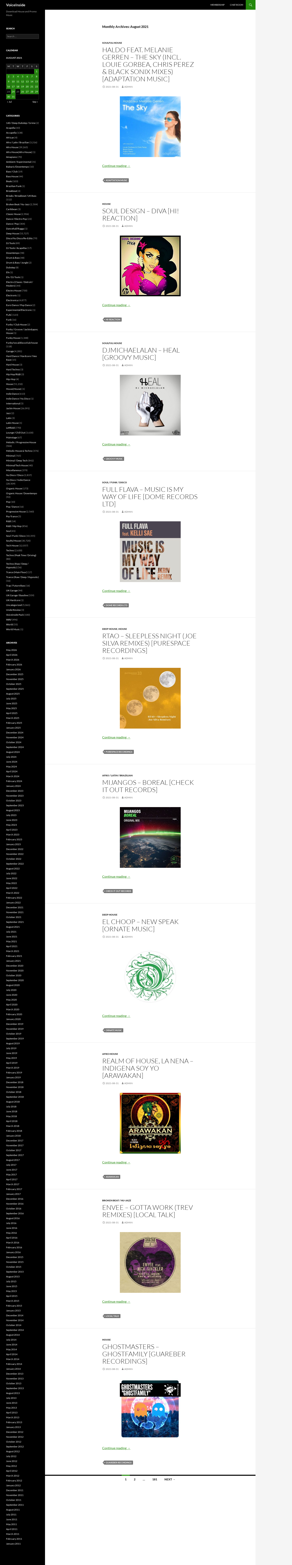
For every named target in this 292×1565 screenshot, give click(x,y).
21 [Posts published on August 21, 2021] (31, 86)
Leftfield (10, 427)
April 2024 (11, 771)
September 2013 (15, 1388)
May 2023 (11, 824)
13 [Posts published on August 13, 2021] (27, 81)
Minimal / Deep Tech (17, 460)
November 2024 (15, 737)
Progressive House (16, 511)
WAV (8, 619)
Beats (9, 181)
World (9, 624)
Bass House (12, 176)
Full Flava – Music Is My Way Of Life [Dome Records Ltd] (150, 496)
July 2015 (11, 1281)
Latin (8, 418)
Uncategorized (14, 605)
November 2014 (15, 1320)
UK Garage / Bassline (17, 595)
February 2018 (14, 1130)
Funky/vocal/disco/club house (22, 342)
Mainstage (11, 437)
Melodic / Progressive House (21, 442)
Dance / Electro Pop (16, 218)
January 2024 (13, 785)
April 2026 (11, 654)
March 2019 (12, 1067)
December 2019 (14, 1023)
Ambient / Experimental (18, 161)
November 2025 (15, 679)
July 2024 (11, 756)
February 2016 (14, 1247)
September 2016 (15, 1213)
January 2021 (13, 960)
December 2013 (14, 1373)
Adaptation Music (116, 180)
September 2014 (15, 1329)
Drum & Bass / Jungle (17, 262)
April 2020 (11, 1004)
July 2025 (11, 698)
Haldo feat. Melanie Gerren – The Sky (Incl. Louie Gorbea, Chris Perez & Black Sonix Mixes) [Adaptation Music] (148, 64)
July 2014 (11, 1339)
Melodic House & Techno (19, 450)
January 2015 (13, 1310)
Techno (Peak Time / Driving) (21, 555)
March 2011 (12, 1533)
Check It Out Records (118, 891)
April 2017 (11, 1179)
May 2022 (11, 883)
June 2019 (11, 1053)
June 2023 (11, 819)
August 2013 (13, 1393)
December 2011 (14, 1490)
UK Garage (12, 590)
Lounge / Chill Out (15, 432)
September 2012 (15, 1446)
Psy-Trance (12, 516)
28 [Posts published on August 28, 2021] (31, 91)
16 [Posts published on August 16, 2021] (8, 86)
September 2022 (15, 863)
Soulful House (112, 42)
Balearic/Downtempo (17, 166)
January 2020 (13, 1019)
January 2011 (13, 1543)
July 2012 (11, 1456)
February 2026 (14, 664)
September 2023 (15, 805)
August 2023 (13, 810)
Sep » (35, 101)
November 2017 (15, 1145)
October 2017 (13, 1150)
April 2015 (11, 1295)
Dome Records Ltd (116, 605)
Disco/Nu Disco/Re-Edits (19, 238)
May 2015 (11, 1291)
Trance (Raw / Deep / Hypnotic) (22, 577)
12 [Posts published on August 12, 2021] (22, 81)
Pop (8, 501)
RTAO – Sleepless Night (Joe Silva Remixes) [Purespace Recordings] (149, 643)
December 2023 (14, 790)
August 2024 (13, 751)
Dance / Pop (12, 223)
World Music (13, 629)
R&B (8, 521)
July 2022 (11, 873)
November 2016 (15, 1203)
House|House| (13, 388)
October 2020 (13, 975)
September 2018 (15, 1096)
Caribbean (11, 209)
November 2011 (15, 1495)
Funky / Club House (16, 324)
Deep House (109, 628)
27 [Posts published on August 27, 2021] (27, 91)
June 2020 (11, 994)
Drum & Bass (13, 257)
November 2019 (15, 1028)
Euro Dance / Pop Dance (19, 305)
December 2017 (14, 1140)
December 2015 (14, 1257)
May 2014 (11, 1349)
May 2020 (11, 999)
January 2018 (13, 1135)
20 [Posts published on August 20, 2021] (27, 86)
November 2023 (15, 795)
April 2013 (11, 1412)
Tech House (12, 545)
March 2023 (12, 834)
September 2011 (15, 1504)
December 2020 (14, 965)
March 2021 (12, 951)
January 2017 (13, 1193)
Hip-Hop (10, 379)
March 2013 (12, 1417)
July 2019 (11, 1048)
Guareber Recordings (119, 1462)
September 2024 (15, 747)
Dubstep (10, 267)
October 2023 (13, 800)
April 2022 (11, 887)
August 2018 (13, 1101)
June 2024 (11, 761)
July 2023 (11, 815)
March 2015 (12, 1300)
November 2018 (15, 1087)
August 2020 (13, 985)
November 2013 (15, 1378)
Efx (8, 272)
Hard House (12, 364)
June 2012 (11, 1461)
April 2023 (11, 829)
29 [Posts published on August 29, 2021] (36, 91)
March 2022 (12, 892)
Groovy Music (114, 458)
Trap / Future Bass (15, 585)
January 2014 (13, 1368)
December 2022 (14, 849)
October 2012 (13, 1441)
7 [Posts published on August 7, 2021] (32, 76)
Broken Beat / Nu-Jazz (116, 1200)
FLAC (9, 314)
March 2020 (12, 1009)
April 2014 (11, 1354)
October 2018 (13, 1091)
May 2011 (11, 1524)
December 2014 (14, 1315)
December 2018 (14, 1082)
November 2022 (15, 853)
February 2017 (14, 1189)
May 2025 (11, 708)
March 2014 (12, 1359)
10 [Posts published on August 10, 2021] (13, 81)
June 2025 (11, 703)
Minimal (10, 455)
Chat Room (236, 4)
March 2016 (12, 1242)
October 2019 (13, 1033)
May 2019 (11, 1057)
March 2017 (12, 1184)
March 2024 (12, 776)
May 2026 (11, 649)
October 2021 (13, 917)
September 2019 (15, 1038)
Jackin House (13, 408)
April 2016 (11, 1237)
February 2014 (14, 1363)
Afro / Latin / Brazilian (117, 775)
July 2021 (11, 931)
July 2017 (11, 1164)
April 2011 (11, 1529)
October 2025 (13, 683)
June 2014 (11, 1344)
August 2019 (13, 1043)
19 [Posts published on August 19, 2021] (22, 86)
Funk (9, 319)
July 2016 (11, 1223)
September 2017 (15, 1155)
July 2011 (11, 1514)
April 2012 (11, 1470)
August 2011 (13, 1509)
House (106, 203)
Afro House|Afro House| (19, 152)
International (13, 403)
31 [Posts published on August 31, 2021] (13, 96)
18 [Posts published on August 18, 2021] (17, 86)
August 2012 (13, 1451)
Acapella (10, 127)
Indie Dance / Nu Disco (18, 398)
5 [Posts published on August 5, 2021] (22, 76)
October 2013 (13, 1383)
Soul (8, 530)
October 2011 (13, 1499)
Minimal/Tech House (17, 465)
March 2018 (12, 1125)
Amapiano (11, 156)
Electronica (12, 300)
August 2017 (13, 1159)
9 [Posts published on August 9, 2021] (8, 81)
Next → (169, 1479)
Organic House (14, 488)
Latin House (12, 422)
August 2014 (13, 1334)
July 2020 (11, 989)
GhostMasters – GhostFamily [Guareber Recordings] (144, 1353)
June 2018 (11, 1111)
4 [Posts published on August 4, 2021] (18, 76)
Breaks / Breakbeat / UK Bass (21, 195)
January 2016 (13, 1252)
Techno (10, 550)
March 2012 (12, 1475)
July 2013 (11, 1397)
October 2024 (13, 742)
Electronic (11, 295)
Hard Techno (13, 369)
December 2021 (14, 907)
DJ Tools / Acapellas (16, 248)
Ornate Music (114, 1030)
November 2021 (15, 912)
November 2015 (15, 1261)
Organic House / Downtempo (21, 493)
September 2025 (15, 688)
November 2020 (15, 970)
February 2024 (14, 781)
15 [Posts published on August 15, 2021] (36, 81)
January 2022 (13, 902)
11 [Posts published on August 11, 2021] (17, 81)
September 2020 (15, 980)
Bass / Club (12, 171)
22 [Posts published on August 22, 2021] (36, 86)
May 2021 (11, 941)
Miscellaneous (13, 470)
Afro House (110, 1053)
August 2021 (13, 926)
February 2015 (14, 1305)
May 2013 (11, 1407)
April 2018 (11, 1121)
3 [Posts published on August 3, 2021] (13, 76)
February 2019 (14, 1072)
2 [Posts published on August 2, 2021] (8, 76)
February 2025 (14, 722)
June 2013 (11, 1402)
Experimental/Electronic (19, 309)
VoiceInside (15, 5)
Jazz (8, 413)
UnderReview (13, 609)
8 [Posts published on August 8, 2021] (36, 76)
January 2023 (13, 844)
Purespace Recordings (119, 751)
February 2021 (14, 955)
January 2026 (13, 669)
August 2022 (13, 868)
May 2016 (11, 1232)
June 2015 (11, 1286)
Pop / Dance (12, 506)
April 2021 (11, 946)
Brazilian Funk (13, 186)
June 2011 (11, 1519)
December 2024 (14, 732)
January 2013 (13, 1427)
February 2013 (14, 1422)
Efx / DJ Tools (13, 277)
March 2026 (12, 659)
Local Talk (112, 1316)
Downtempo (12, 252)
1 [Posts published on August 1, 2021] (36, 71)
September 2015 (15, 1271)
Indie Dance (12, 393)
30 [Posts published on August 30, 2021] (8, 96)
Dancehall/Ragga (15, 228)
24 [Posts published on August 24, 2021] (13, 91)
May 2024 (11, 766)
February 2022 (14, 897)
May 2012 (11, 1465)
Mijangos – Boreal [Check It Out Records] (148, 786)
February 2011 (14, 1538)
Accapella (11, 132)
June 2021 (11, 936)
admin (128, 86)
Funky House (13, 337)
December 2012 (14, 1431)
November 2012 (15, 1436)
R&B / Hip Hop (13, 526)
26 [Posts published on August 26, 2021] (22, 91)
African (10, 137)
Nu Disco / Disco (15, 475)
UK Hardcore (13, 600)
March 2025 (12, 717)
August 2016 (13, 1218)
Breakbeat (11, 190)
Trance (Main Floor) (16, 572)
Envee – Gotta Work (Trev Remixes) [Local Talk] (147, 1211)
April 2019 (11, 1062)
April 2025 (11, 713)
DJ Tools (10, 243)
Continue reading (116, 166)
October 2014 (13, 1325)
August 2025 (13, 693)
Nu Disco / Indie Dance (18, 479)
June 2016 (11, 1227)
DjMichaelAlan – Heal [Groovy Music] (141, 353)
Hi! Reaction (113, 319)
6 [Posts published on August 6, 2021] (27, 76)
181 (154, 1479)
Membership (217, 4)
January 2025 (13, 727)
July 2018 (11, 1106)
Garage (10, 351)
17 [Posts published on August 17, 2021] (13, 86)
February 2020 (14, 1014)
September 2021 (15, 921)
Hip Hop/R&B (13, 374)
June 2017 (11, 1169)
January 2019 (13, 1077)
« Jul (9, 101)
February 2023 (14, 839)
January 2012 (13, 1485)
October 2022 (13, 858)
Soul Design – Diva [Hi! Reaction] (140, 214)
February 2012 (14, 1480)
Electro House (13, 290)
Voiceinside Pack (15, 614)
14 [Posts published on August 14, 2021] (31, 81)
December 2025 (14, 674)
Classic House (13, 214)
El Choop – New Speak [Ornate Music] (140, 925)
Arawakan (112, 1176)
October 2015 (13, 1266)
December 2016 (14, 1198)
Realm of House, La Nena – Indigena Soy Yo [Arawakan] (147, 1068)
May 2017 (11, 1174)
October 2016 (13, 1208)
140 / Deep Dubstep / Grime (20, 122)
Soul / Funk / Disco (114, 482)
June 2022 (11, 878)
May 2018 (11, 1116)
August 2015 (13, 1276)
